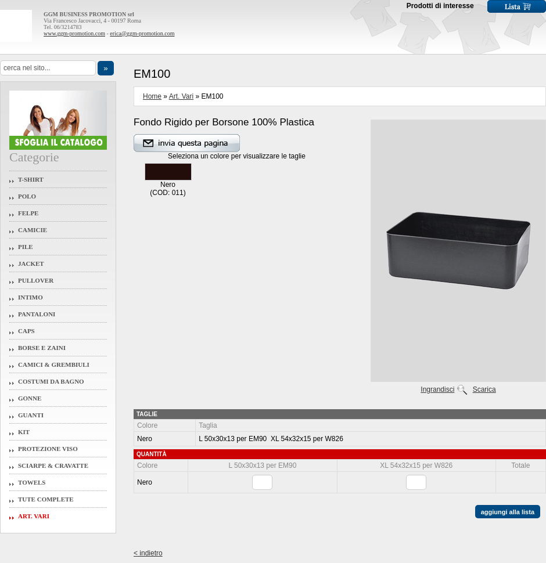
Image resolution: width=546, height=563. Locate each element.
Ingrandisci (437, 389)
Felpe (28, 213)
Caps (26, 330)
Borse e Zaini (42, 347)
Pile (25, 246)
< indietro (148, 553)
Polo (27, 196)
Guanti (31, 415)
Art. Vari (33, 516)
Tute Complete (46, 499)
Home (152, 96)
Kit (24, 431)
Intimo (30, 297)
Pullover (35, 280)
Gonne (29, 398)
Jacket (31, 263)
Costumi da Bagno (51, 381)
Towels (32, 482)
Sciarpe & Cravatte (53, 465)
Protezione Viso (48, 448)
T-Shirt (31, 179)
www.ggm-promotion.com (74, 33)
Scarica (484, 389)
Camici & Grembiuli (53, 364)
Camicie (32, 229)
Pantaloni (36, 314)
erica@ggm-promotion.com (142, 33)
